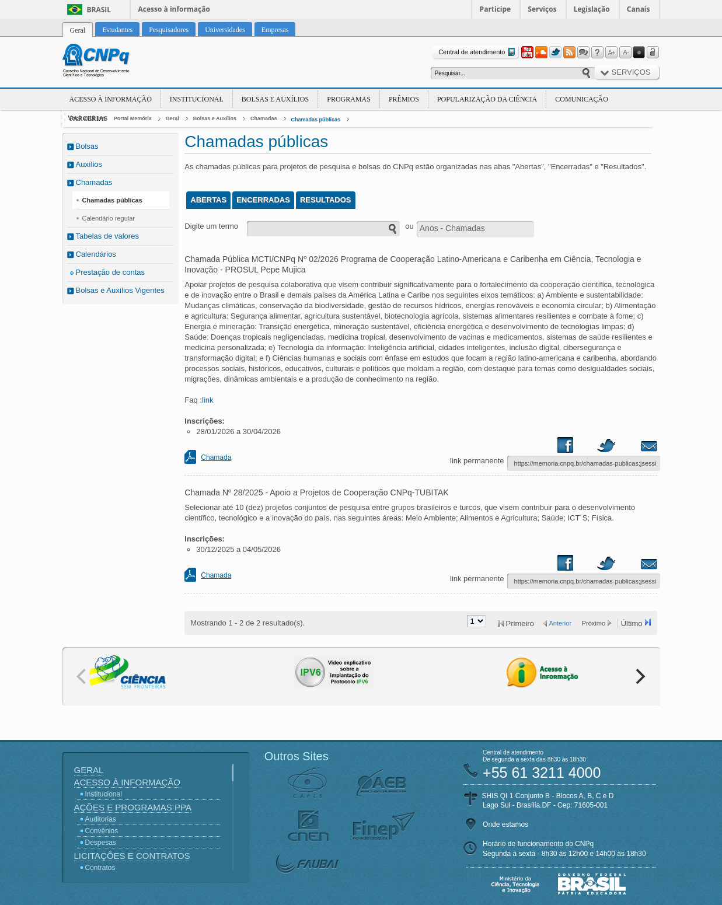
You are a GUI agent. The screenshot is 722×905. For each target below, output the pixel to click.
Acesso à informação (174, 9)
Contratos (100, 868)
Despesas (100, 842)
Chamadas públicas (316, 120)
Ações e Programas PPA (132, 807)
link (208, 400)
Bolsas (87, 146)
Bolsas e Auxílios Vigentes (120, 290)
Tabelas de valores (107, 236)
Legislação (592, 9)
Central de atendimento (477, 52)
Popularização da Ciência (487, 99)
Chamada (216, 457)
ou (409, 226)
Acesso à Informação (110, 99)
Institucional (197, 99)
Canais (638, 9)
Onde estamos (505, 824)
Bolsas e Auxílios (275, 99)
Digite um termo (211, 226)
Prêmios (404, 99)
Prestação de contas (110, 272)
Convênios (101, 831)
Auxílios (89, 164)
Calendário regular (108, 218)
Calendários (96, 254)
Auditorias (100, 819)
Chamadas (263, 118)
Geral (172, 118)
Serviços (542, 9)
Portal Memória (133, 118)
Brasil (99, 10)
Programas (349, 99)
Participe (495, 9)
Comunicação (581, 99)
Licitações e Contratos (132, 856)
